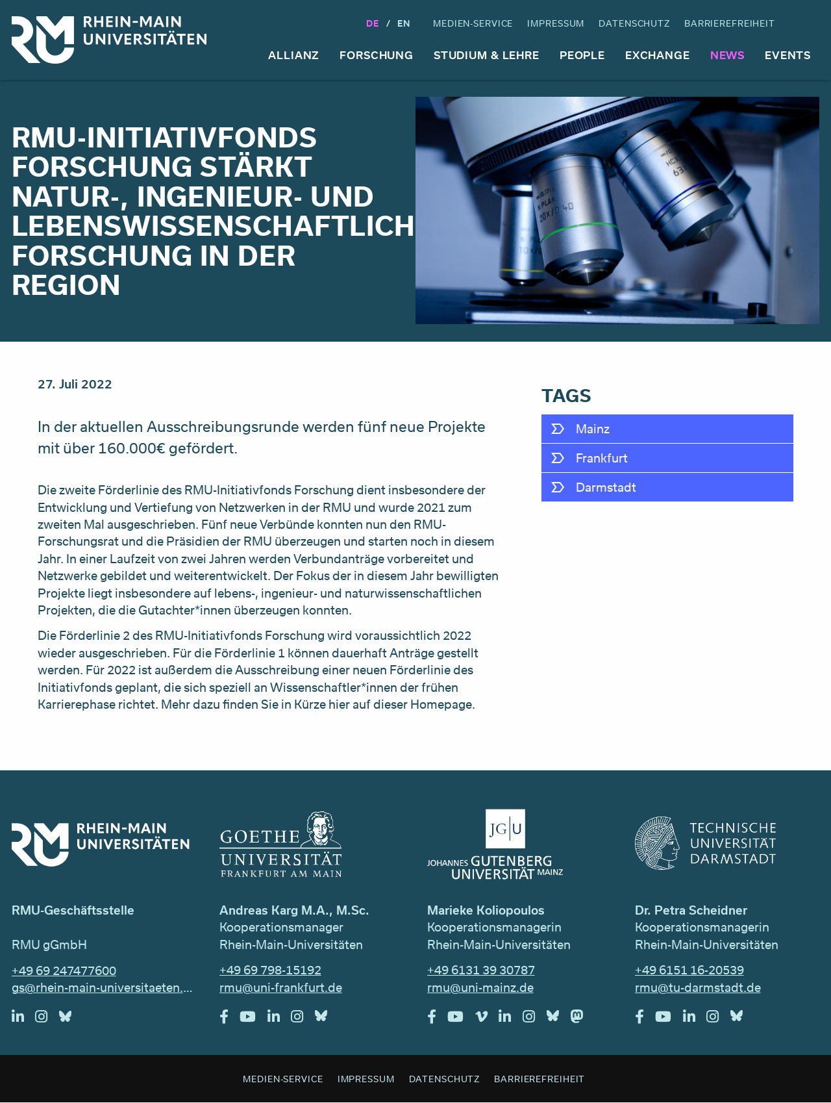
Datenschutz (634, 23)
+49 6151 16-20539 (689, 969)
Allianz (293, 54)
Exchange (657, 54)
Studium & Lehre (487, 54)
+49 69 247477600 (64, 970)
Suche (807, 24)
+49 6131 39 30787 (481, 969)
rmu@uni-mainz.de (480, 987)
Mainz (593, 428)
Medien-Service (473, 23)
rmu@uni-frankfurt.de (280, 987)
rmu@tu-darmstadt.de (698, 987)
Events (788, 54)
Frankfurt (602, 458)
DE (372, 23)
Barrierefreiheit (729, 23)
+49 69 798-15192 (270, 969)
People (582, 54)
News (727, 54)
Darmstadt (606, 487)
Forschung (377, 54)
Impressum (555, 23)
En (403, 23)
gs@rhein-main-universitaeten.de (104, 987)
